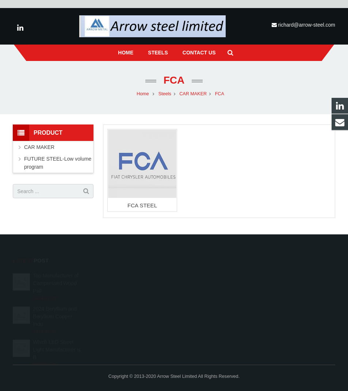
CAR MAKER (39, 147)
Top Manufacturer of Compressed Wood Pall (56, 274)
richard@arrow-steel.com (306, 25)
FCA (174, 80)
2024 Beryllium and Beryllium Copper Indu (55, 307)
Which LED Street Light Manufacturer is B (57, 341)
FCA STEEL (142, 205)
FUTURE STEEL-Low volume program (57, 163)
